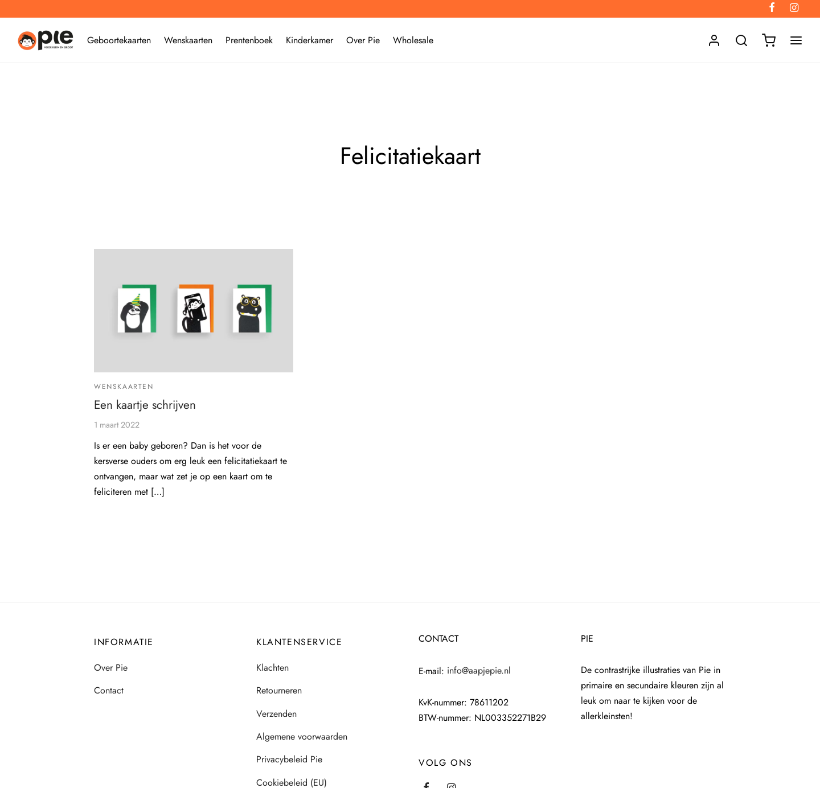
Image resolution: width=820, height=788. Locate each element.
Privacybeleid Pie (289, 759)
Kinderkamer (309, 40)
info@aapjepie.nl (479, 670)
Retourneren (279, 690)
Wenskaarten (188, 40)
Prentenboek (249, 40)
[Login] (714, 40)
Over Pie (363, 40)
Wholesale (413, 40)
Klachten (272, 667)
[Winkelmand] (769, 40)
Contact (109, 690)
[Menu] (796, 40)
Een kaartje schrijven (145, 404)
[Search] (741, 40)
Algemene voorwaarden (301, 736)
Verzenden (276, 713)
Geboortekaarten (119, 40)
